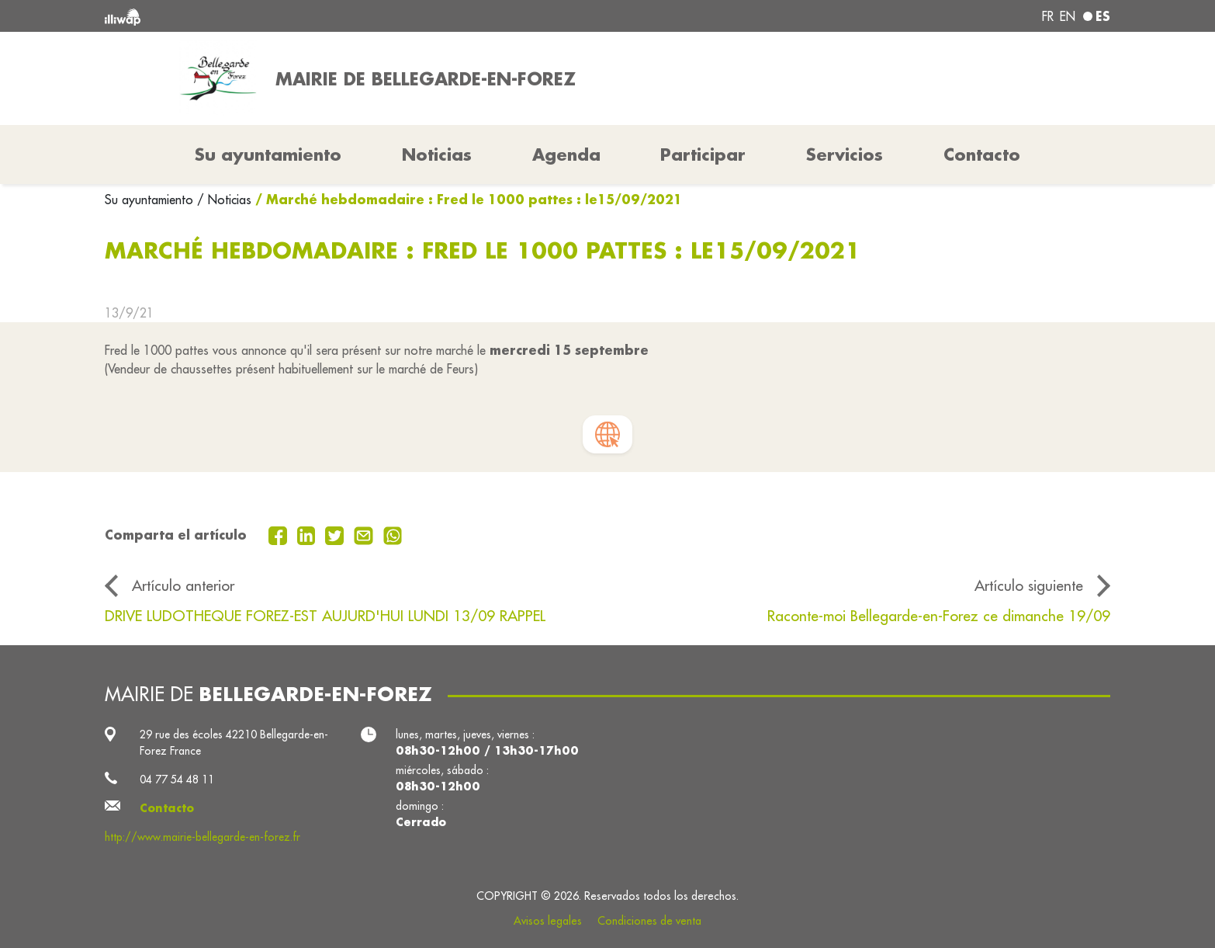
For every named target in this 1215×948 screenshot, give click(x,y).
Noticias (437, 154)
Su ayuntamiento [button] (268, 154)
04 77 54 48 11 (177, 780)
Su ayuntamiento (151, 199)
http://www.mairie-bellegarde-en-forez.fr (202, 837)
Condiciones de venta (649, 921)
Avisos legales (548, 921)
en (1067, 16)
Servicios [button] (844, 154)
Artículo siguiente (1028, 585)
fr (1048, 16)
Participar (703, 154)
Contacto (981, 154)
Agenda (566, 154)
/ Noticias (224, 199)
